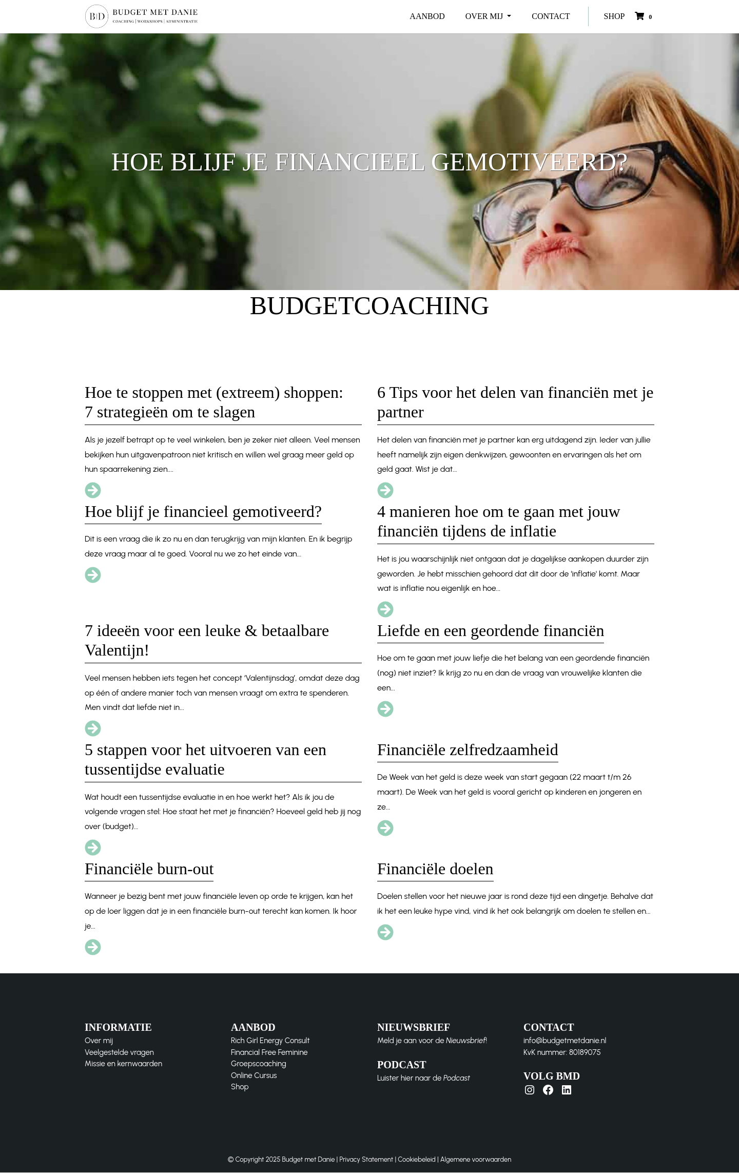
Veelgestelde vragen (119, 1052)
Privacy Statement (366, 1160)
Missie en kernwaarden (123, 1064)
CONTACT (551, 16)
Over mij (99, 1041)
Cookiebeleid (417, 1160)
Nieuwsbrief (465, 1041)
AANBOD (427, 16)
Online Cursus (254, 1075)
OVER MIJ (485, 16)
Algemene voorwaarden (475, 1160)
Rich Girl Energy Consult (270, 1041)
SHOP (614, 16)
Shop (239, 1087)
